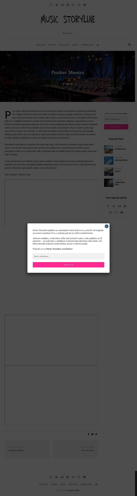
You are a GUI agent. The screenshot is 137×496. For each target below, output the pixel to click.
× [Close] (106, 226)
